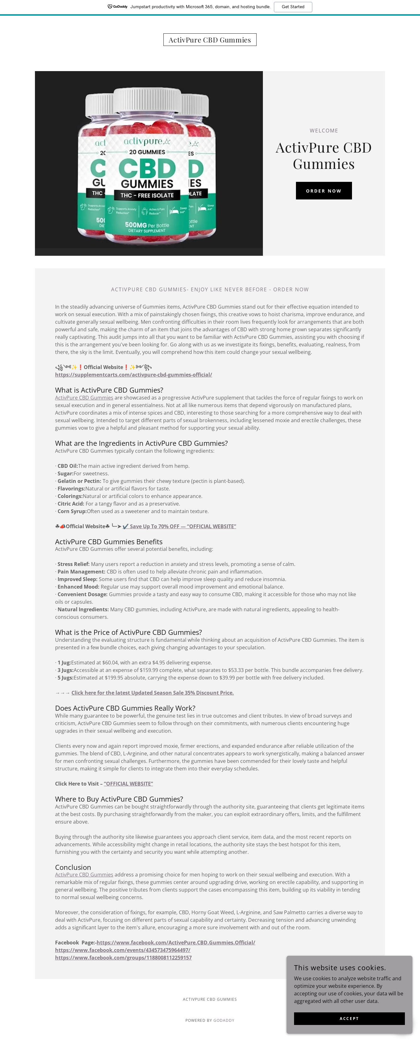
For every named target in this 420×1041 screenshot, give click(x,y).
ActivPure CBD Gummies (84, 397)
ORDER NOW (324, 191)
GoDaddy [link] (224, 1020)
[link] (209, 40)
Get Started (293, 7)
